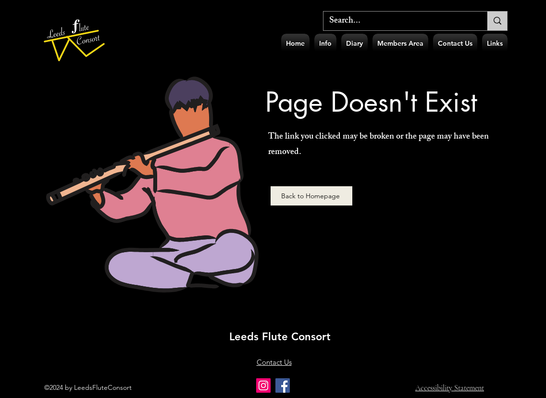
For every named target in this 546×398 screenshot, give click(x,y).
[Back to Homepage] (311, 195)
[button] (325, 43)
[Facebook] (282, 385)
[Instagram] (263, 385)
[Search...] (398, 21)
